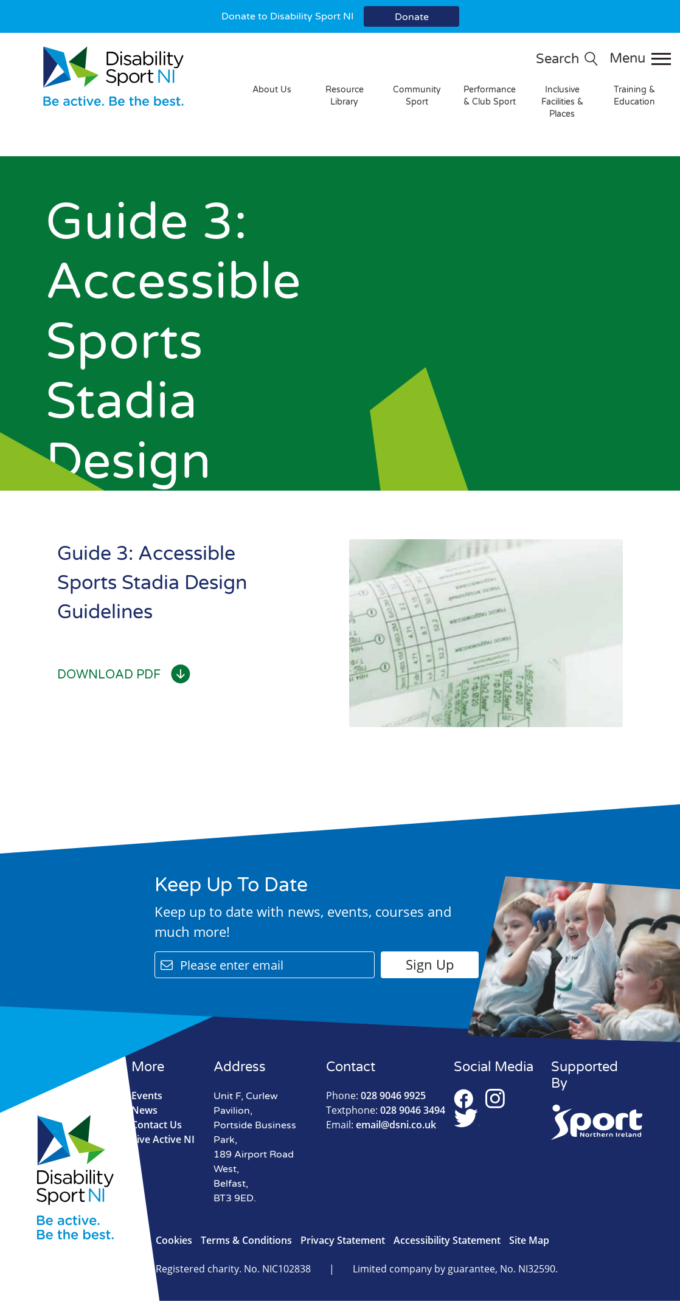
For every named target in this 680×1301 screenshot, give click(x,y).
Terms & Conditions (246, 1240)
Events (146, 1095)
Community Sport (417, 96)
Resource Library (344, 96)
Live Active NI (163, 1139)
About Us (271, 90)
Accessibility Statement (447, 1240)
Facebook (463, 1098)
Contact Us (156, 1124)
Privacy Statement (342, 1240)
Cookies (174, 1240)
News (144, 1110)
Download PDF (123, 675)
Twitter (466, 1118)
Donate (412, 17)
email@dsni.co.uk (381, 1124)
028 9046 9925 (376, 1095)
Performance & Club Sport (489, 96)
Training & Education (634, 96)
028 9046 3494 (385, 1110)
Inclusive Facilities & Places (562, 102)
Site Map (529, 1240)
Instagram (495, 1098)
